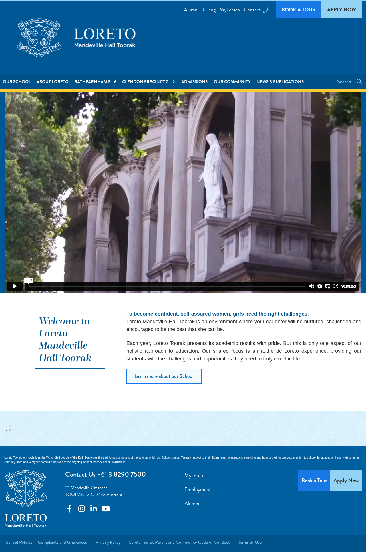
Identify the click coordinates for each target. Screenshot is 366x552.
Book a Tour (299, 9)
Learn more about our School (164, 376)
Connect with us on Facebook (69, 508)
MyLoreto (230, 9)
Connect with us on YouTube (105, 508)
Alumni (191, 9)
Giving (209, 9)
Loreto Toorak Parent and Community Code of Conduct (179, 542)
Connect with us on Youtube (81, 508)
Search (344, 81)
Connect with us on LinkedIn (93, 508)
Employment (197, 489)
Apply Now (341, 9)
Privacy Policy (108, 542)
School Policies (19, 542)
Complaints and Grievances (62, 542)
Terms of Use (250, 542)
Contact (256, 9)
